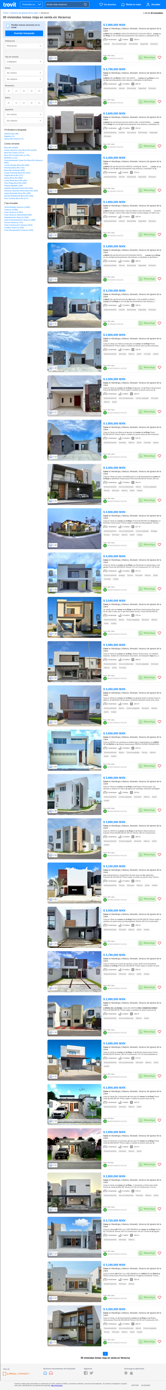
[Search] (85, 5)
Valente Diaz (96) (11, 134)
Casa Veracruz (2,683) (13, 212)
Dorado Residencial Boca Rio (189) (18, 196)
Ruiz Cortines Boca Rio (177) (16, 198)
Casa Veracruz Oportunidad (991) (18, 215)
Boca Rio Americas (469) (14, 170)
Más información (57, 1385)
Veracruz (45, 13)
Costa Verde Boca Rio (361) (15, 180)
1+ (16, 91)
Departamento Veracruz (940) (16, 217)
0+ (9, 91)
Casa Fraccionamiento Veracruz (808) (19, 220)
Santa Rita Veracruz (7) (13, 139)
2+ (24, 91)
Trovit (5, 13)
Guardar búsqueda (24, 33)
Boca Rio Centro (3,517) (14, 153)
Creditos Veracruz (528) (14, 227)
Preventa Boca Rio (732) (14, 168)
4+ (39, 91)
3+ (32, 91)
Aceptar (135, 1385)
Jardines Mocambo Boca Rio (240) (18, 188)
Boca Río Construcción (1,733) (17, 155)
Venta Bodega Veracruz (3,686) (17, 207)
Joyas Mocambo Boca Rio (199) (17, 193)
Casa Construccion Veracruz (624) (18, 225)
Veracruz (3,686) (11, 210)
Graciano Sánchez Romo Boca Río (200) (21, 191)
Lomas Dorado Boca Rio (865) (16, 165)
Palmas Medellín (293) (13, 186)
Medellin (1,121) (10, 158)
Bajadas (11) (9, 136)
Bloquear (145, 1385)
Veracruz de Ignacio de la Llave (24, 13)
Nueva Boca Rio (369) (13, 178)
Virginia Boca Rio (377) (13, 175)
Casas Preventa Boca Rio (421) (17, 173)
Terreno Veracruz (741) (13, 222)
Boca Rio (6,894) (11, 148)
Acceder (155, 4)
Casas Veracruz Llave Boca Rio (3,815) (20, 150)
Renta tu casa (133, 4)
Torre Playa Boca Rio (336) (15, 183)
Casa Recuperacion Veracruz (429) (18, 230)
